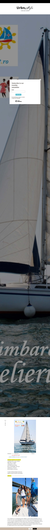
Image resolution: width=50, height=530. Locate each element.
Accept (30, 528)
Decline (35, 528)
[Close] (40, 80)
